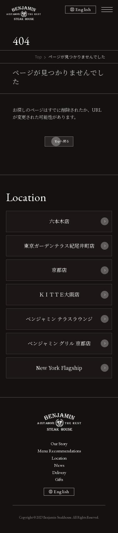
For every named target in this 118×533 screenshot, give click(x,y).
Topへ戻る (61, 141)
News (59, 465)
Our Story (59, 443)
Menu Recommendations (59, 451)
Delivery (59, 472)
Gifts (59, 479)
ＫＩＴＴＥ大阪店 (59, 294)
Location (59, 458)
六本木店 (59, 221)
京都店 (59, 270)
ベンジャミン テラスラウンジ (59, 318)
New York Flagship (59, 367)
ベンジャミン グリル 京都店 (59, 343)
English (83, 9)
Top (38, 57)
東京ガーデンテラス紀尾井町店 (59, 245)
